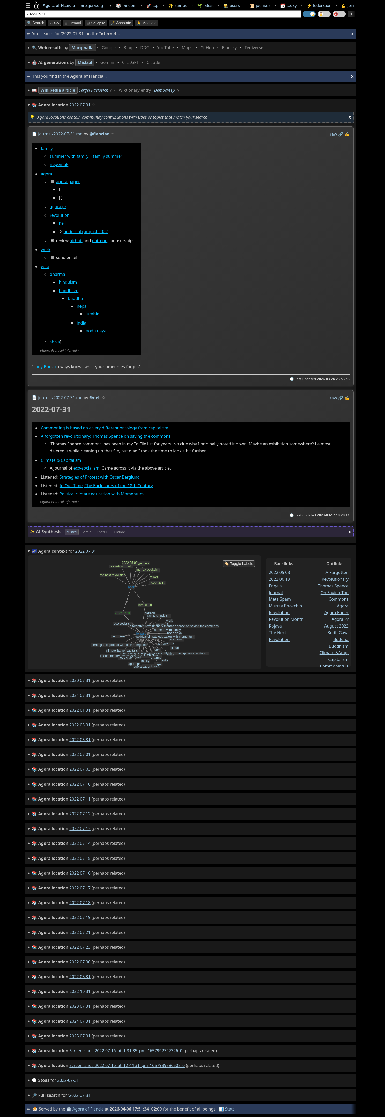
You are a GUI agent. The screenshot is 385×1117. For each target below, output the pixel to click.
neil (62, 223)
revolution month (286, 619)
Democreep (164, 90)
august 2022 (96, 231)
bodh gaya (96, 331)
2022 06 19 (279, 579)
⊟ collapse (96, 23)
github (76, 240)
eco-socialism (86, 468)
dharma (57, 274)
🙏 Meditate (147, 23)
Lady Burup (44, 367)
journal (276, 592)
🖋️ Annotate (121, 23)
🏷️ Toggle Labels (238, 563)
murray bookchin (285, 606)
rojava (275, 626)
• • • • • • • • (148, 47)
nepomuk (59, 165)
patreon (99, 240)
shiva (55, 342)
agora (46, 174)
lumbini (93, 314)
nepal (82, 306)
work (45, 250)
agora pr (58, 207)
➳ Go (54, 23)
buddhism (68, 290)
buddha (75, 298)
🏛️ (68, 1109)
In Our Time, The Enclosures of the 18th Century (106, 485)
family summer (107, 156)
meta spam (280, 599)
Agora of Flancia (88, 1109)
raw (333, 134)
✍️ (347, 134)
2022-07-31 (68, 1080)
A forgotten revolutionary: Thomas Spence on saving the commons (105, 436)
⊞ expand (72, 23)
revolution (59, 215)
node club (73, 231)
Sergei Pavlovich (93, 90)
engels (275, 586)
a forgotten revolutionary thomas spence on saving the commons (333, 586)
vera (45, 267)
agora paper (68, 181)
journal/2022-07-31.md (60, 134)
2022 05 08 (279, 572)
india (81, 323)
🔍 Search (36, 23)
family (47, 148)
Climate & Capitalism (61, 460)
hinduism (68, 282)
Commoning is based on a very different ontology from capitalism (104, 428)
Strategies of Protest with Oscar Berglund (99, 477)
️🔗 (340, 134)
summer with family (69, 156)
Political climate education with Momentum (101, 494)
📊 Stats (226, 1109)
